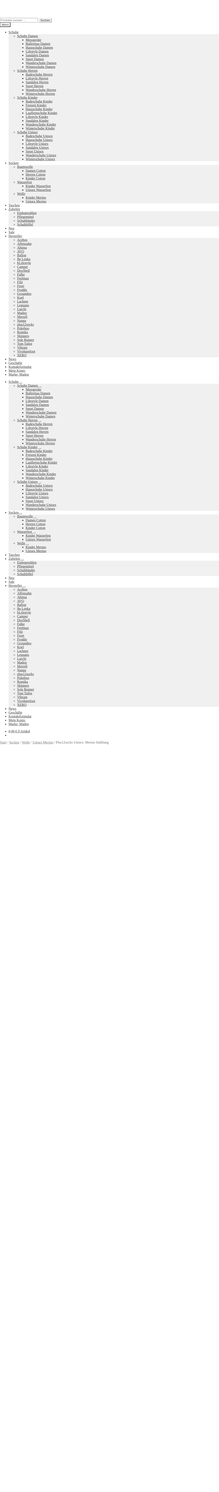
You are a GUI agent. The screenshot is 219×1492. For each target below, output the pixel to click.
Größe (5, 828)
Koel (20, 297)
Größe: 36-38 (192, 849)
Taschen (14, 205)
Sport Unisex (35, 151)
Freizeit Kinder (36, 105)
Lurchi (21, 309)
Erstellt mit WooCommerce (48, 1385)
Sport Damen (35, 59)
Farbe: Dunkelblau (102, 849)
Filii (20, 282)
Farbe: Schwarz (170, 849)
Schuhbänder (26, 220)
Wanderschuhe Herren (41, 90)
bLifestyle (24, 263)
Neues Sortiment (11, 1311)
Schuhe (14, 32)
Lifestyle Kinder (37, 117)
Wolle (21, 194)
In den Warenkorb (13, 842)
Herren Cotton (35, 174)
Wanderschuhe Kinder (41, 124)
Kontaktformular (20, 367)
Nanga (21, 320)
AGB (12, 1370)
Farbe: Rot (151, 849)
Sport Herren (34, 86)
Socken (14, 163)
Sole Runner (25, 340)
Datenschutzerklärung (15, 1385)
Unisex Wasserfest (38, 190)
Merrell (22, 317)
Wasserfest (24, 182)
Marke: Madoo (19, 374)
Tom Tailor (24, 343)
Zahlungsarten (18, 1358)
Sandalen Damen (37, 55)
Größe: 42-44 (14, 853)
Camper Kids (148, 1333)
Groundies (24, 293)
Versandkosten (34, 806)
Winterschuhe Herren (40, 94)
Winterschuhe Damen (40, 67)
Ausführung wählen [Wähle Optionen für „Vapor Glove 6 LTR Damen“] (22, 1083)
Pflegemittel (25, 217)
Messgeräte (33, 40)
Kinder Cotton (35, 178)
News (12, 359)
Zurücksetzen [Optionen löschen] (47, 833)
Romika (22, 332)
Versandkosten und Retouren (28, 1362)
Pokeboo (23, 328)
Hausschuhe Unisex (39, 140)
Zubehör (14, 209)
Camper (22, 267)
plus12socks (25, 324)
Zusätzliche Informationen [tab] (27, 864)
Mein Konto (17, 370)
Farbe (4, 833)
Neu (11, 228)
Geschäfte (15, 363)
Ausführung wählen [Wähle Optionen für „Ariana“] (22, 1193)
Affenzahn (24, 243)
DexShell (23, 270)
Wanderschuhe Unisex (41, 155)
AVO (20, 251)
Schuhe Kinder (27, 97)
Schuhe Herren (27, 70)
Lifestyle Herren (37, 78)
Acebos (22, 240)
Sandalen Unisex (37, 147)
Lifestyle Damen (37, 51)
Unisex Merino (36, 201)
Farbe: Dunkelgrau (129, 849)
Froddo (22, 290)
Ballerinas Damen (38, 44)
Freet (20, 286)
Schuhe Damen (27, 36)
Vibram (22, 347)
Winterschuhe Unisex (40, 159)
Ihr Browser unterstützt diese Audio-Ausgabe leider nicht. (32, 905)
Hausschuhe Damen (39, 47)
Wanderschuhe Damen (41, 63)
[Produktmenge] (19, 837)
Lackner (22, 301)
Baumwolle (25, 167)
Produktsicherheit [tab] (21, 868)
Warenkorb (17, 1404)
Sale (12, 232)
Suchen (45, 20)
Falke (21, 274)
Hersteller (15, 236)
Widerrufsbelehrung (22, 1366)
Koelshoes (93, 1347)
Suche (13, 1396)
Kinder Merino (36, 197)
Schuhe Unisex (27, 132)
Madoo (22, 313)
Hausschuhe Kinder (39, 109)
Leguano (23, 305)
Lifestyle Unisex (37, 144)
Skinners (23, 336)
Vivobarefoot (26, 351)
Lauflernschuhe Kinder (41, 113)
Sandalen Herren (37, 82)
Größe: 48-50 (54, 853)
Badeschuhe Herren (39, 74)
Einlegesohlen (27, 213)
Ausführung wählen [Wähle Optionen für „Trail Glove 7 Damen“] (22, 1303)
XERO (22, 355)
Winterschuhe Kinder (40, 128)
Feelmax (23, 278)
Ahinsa (22, 247)
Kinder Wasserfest (38, 186)
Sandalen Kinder (37, 120)
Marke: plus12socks (79, 853)
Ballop (21, 255)
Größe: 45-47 (34, 853)
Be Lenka (23, 259)
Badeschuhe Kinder (39, 101)
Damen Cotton (36, 170)
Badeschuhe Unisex (39, 136)
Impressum (16, 1374)
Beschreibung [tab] (18, 861)
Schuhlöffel (25, 224)
